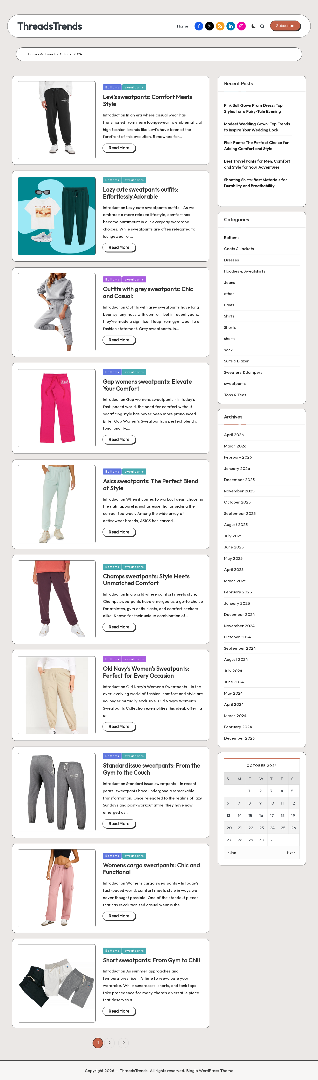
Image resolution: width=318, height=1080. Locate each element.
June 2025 (234, 546)
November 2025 (239, 490)
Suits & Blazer (236, 360)
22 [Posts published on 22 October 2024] (250, 827)
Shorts (230, 327)
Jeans (229, 282)
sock (228, 349)
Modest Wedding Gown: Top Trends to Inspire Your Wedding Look (257, 127)
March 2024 (235, 715)
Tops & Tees (235, 394)
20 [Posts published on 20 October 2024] (229, 827)
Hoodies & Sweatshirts (244, 271)
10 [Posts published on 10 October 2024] (272, 803)
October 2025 (237, 501)
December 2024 (239, 614)
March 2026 (235, 445)
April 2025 (234, 569)
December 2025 (239, 479)
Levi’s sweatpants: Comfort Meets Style (147, 100)
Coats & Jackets (239, 248)
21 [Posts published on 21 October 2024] (240, 827)
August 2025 (236, 524)
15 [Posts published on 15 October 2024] (250, 815)
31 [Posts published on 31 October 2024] (272, 839)
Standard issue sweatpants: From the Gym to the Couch (151, 769)
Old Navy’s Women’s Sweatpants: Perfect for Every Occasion (146, 672)
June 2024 (234, 681)
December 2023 (239, 738)
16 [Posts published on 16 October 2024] (261, 815)
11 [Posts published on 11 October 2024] (282, 803)
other (229, 293)
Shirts (229, 315)
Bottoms (112, 87)
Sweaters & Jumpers (243, 372)
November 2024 (239, 625)
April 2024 (234, 704)
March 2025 (235, 580)
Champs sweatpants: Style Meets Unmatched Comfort (146, 580)
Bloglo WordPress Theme (209, 1070)
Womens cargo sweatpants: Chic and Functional (151, 869)
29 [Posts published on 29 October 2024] (250, 839)
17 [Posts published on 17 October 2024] (272, 815)
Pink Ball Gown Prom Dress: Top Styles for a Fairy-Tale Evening (253, 108)
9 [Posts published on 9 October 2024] (260, 803)
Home (32, 54)
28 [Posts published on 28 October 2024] (240, 839)
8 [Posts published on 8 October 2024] (249, 803)
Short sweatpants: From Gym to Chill (151, 960)
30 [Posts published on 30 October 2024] (261, 839)
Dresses (231, 259)
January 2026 (237, 468)
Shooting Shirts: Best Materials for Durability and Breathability (255, 182)
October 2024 (237, 636)
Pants (229, 304)
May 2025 (233, 558)
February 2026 (238, 457)
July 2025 (233, 535)
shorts (230, 338)
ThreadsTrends (49, 26)
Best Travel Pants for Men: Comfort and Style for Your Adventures (257, 164)
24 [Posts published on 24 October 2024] (272, 827)
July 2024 (233, 670)
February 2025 (238, 591)
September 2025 (240, 513)
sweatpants (134, 87)
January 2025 (237, 603)
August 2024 (236, 659)
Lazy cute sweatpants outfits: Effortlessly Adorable (140, 193)
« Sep (232, 852)
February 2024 (238, 726)
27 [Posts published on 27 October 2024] (229, 839)
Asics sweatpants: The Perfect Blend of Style (150, 484)
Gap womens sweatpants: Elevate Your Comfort (147, 385)
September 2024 (240, 648)
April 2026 (234, 434)
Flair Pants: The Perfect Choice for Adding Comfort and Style (256, 145)
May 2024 (233, 693)
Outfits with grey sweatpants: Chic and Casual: (148, 292)
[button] (285, 26)
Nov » (291, 852)
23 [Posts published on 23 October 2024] (261, 827)
